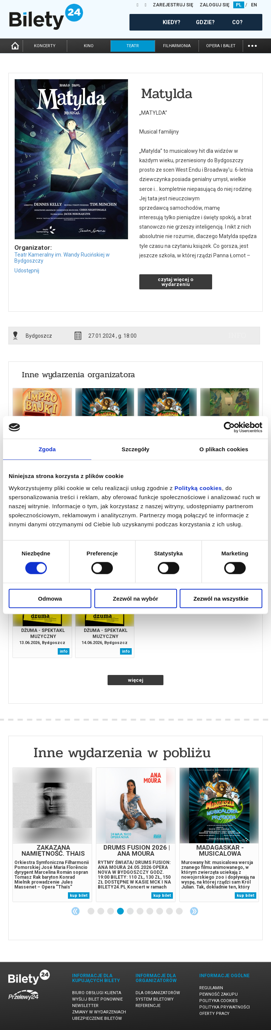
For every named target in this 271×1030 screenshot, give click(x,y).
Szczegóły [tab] (135, 449)
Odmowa (50, 598)
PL (239, 5)
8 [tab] (160, 911)
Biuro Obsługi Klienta (96, 992)
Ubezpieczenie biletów (97, 1018)
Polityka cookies (218, 1000)
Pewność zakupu (218, 994)
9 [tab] (170, 911)
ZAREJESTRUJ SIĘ (173, 5)
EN (254, 5)
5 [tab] (130, 911)
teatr (132, 45)
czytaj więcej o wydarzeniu (175, 282)
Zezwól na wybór (135, 598)
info (237, 335)
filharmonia (177, 45)
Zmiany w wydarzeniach (99, 1012)
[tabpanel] (52, 834)
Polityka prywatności (224, 1007)
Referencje (148, 1005)
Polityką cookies (198, 487)
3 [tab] (111, 911)
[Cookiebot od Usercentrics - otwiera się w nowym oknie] (229, 427)
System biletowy (155, 999)
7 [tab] (150, 911)
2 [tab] (101, 911)
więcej (135, 680)
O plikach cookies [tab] (223, 449)
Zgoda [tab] (47, 449)
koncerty (44, 45)
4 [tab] (121, 911)
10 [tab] (179, 911)
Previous (75, 911)
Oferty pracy (214, 1013)
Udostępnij (26, 270)
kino (89, 45)
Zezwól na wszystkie (221, 598)
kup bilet (79, 895)
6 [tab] (140, 911)
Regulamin (211, 987)
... (252, 45)
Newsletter (85, 1005)
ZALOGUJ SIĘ (214, 5)
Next (194, 911)
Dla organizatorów (158, 992)
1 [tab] (91, 911)
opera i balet (221, 45)
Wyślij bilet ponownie (97, 999)
